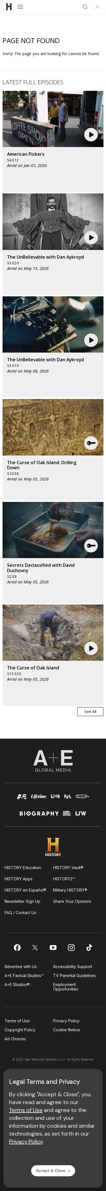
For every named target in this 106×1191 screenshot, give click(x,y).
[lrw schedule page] (80, 816)
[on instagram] (71, 947)
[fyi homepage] (68, 799)
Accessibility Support (72, 966)
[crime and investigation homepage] (67, 816)
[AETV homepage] (22, 799)
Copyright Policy (20, 1029)
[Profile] (97, 7)
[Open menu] (20, 6)
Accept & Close (54, 1170)
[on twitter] (35, 947)
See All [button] (90, 711)
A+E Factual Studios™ (24, 975)
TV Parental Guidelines (74, 975)
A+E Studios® (17, 984)
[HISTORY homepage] (53, 847)
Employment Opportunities (65, 986)
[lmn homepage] (55, 799)
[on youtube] (53, 947)
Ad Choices (15, 1038)
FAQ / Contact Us (20, 912)
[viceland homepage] (82, 799)
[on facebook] (17, 947)
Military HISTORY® (70, 890)
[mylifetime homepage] (39, 799)
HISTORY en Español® (25, 890)
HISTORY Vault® (68, 867)
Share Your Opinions (72, 901)
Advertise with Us (21, 966)
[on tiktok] (89, 947)
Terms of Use (17, 1020)
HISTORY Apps (19, 878)
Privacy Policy (66, 1020)
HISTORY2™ (64, 878)
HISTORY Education (23, 867)
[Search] (85, 7)
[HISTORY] (9, 6)
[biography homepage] (39, 816)
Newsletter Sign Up (22, 901)
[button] (92, 134)
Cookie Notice (66, 1029)
